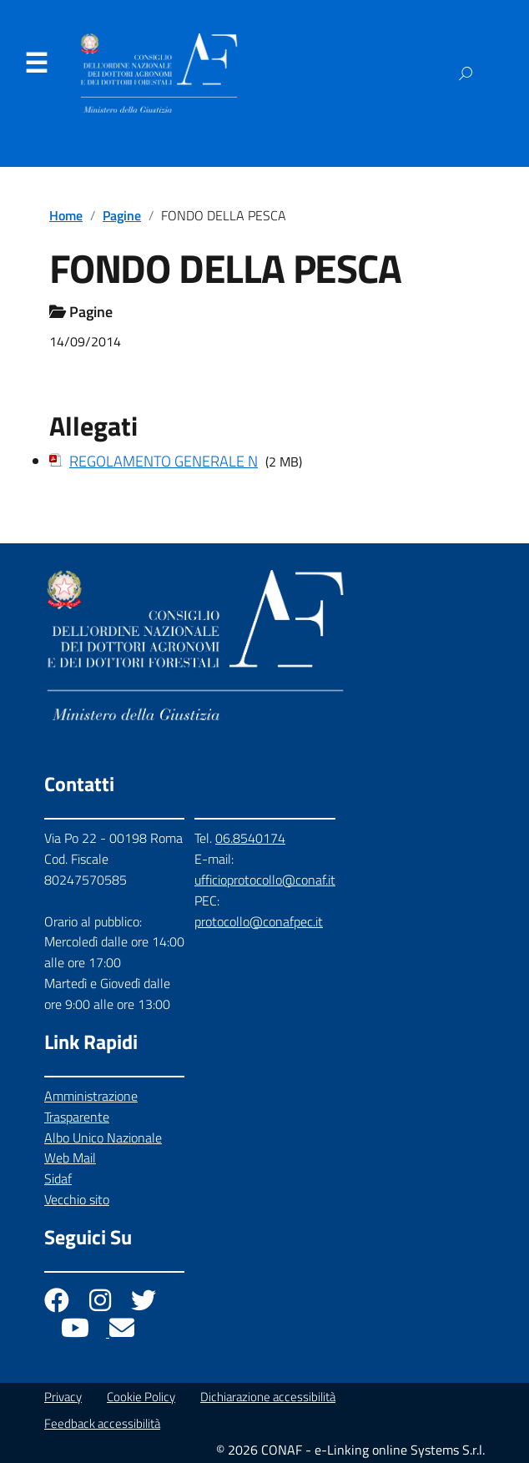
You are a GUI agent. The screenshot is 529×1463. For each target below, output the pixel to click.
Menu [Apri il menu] (36, 63)
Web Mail (70, 1158)
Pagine (122, 215)
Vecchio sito (76, 1199)
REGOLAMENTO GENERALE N (163, 461)
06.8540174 (250, 838)
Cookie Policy (141, 1396)
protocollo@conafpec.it (258, 921)
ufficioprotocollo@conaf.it (264, 880)
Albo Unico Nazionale (103, 1138)
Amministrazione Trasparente (91, 1106)
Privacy (63, 1396)
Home (66, 215)
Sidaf (58, 1178)
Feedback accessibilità (102, 1423)
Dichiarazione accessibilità (267, 1396)
